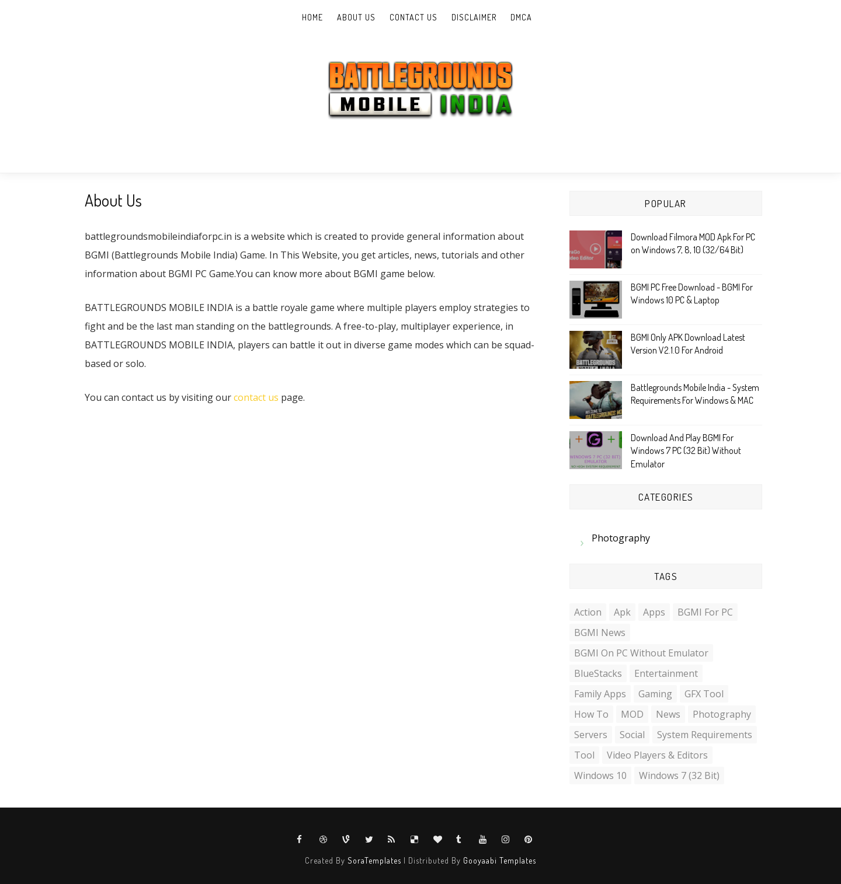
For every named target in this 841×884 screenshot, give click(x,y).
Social (632, 734)
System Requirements (704, 734)
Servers (590, 734)
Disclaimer (473, 17)
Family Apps (600, 693)
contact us (256, 397)
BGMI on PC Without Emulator (641, 653)
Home (312, 17)
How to (591, 714)
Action (588, 612)
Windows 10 (600, 775)
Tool (584, 755)
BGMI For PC (705, 612)
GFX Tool (704, 693)
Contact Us (413, 17)
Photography (621, 538)
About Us (356, 17)
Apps (654, 612)
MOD (632, 714)
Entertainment (666, 673)
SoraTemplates (374, 860)
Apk (622, 612)
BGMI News (599, 632)
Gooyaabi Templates (499, 860)
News (668, 714)
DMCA (521, 17)
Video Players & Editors (657, 755)
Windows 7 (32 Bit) (679, 775)
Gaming (655, 693)
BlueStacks (598, 673)
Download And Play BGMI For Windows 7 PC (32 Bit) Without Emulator (686, 451)
